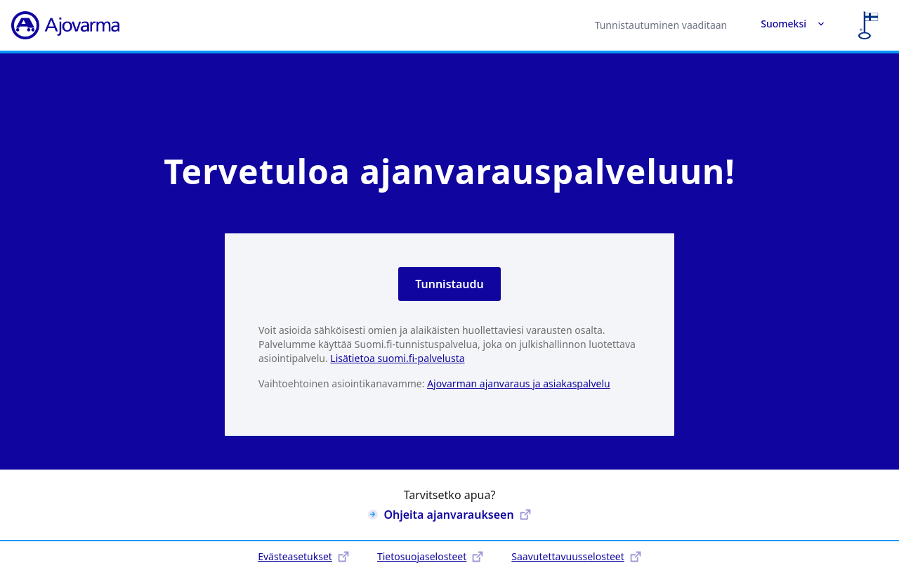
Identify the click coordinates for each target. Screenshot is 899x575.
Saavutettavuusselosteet (576, 556)
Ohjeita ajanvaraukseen (449, 514)
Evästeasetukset (303, 556)
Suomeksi (793, 23)
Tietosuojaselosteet (430, 556)
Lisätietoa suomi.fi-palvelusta (397, 358)
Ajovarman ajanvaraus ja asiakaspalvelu (518, 383)
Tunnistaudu (449, 284)
